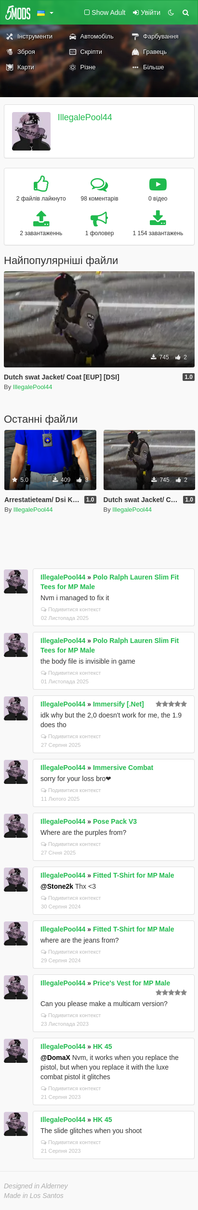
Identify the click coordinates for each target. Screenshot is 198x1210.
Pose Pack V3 (115, 821)
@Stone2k (56, 886)
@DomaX (55, 1057)
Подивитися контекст (71, 609)
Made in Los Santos (34, 1195)
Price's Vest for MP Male (131, 983)
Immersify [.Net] (118, 704)
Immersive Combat (123, 767)
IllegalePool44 (85, 117)
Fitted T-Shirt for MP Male (133, 875)
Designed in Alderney (36, 1186)
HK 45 (102, 1046)
